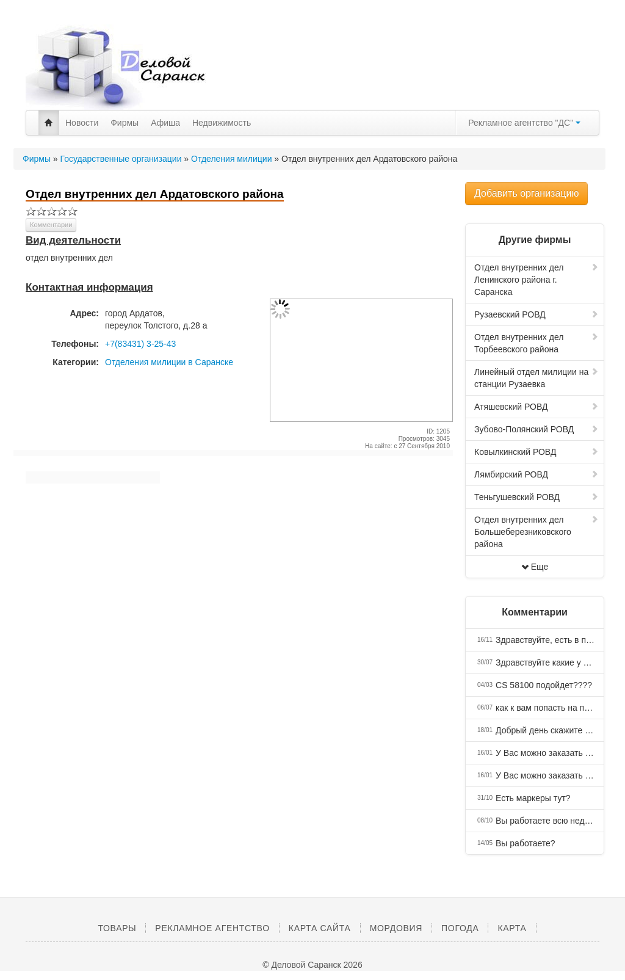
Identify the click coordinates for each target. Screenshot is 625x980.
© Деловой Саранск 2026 (312, 965)
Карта (511, 928)
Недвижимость (221, 123)
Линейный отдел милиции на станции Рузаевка (536, 378)
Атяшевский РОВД (536, 407)
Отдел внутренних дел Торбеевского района (536, 343)
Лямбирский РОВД (536, 474)
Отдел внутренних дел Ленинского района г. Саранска (536, 280)
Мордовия (396, 928)
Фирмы (124, 123)
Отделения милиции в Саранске (169, 362)
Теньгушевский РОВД (536, 497)
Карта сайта (320, 928)
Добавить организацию (526, 193)
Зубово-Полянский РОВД (536, 429)
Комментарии (51, 224)
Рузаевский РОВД (536, 314)
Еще (535, 567)
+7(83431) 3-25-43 (140, 344)
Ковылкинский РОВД (536, 452)
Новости (81, 123)
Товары (117, 928)
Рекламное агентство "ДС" (524, 123)
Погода (460, 928)
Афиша (165, 123)
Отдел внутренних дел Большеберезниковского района (536, 532)
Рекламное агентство (212, 928)
